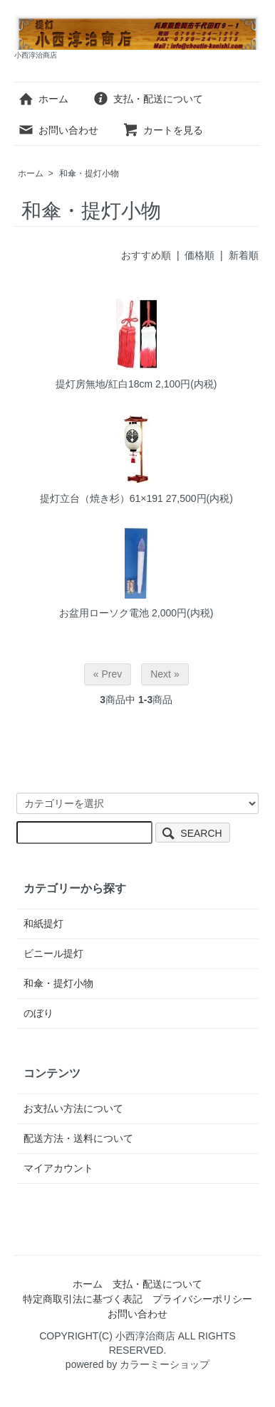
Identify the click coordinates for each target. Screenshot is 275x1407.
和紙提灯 (43, 923)
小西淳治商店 (145, 1336)
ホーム (43, 99)
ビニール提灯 (53, 953)
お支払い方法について (73, 1108)
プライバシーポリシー (202, 1299)
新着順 (244, 255)
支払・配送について (148, 99)
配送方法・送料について (78, 1138)
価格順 (199, 255)
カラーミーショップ (164, 1364)
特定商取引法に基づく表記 (82, 1299)
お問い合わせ (58, 130)
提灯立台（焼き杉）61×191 (101, 498)
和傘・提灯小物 (89, 173)
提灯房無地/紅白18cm (104, 384)
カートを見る (163, 130)
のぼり (38, 1013)
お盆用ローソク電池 (104, 613)
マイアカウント (58, 1168)
